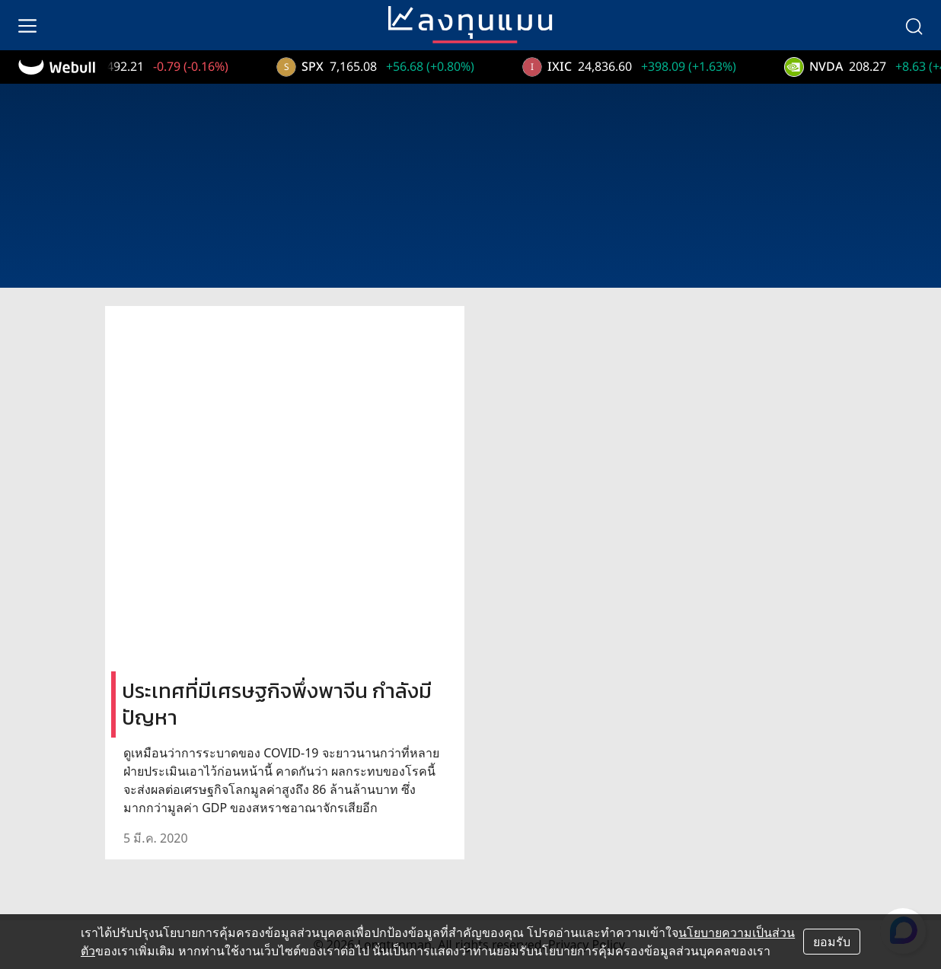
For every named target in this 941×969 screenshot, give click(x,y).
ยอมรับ (831, 941)
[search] (913, 25)
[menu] (27, 25)
